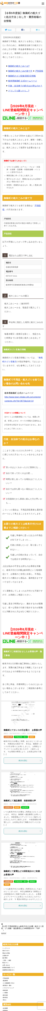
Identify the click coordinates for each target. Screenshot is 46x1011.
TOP (22, 927)
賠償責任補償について (8, 967)
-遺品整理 (5, 980)
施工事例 (4, 958)
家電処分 (32, 881)
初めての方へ (6, 950)
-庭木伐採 (5, 995)
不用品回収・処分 (21, 737)
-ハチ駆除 (5, 992)
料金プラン (5, 962)
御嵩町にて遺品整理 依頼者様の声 (20, 801)
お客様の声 (8, 737)
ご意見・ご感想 (6, 960)
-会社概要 (5, 1008)
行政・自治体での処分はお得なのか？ (25, 86)
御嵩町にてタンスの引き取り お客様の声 (23, 730)
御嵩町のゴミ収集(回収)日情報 (22, 76)
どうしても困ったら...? (18, 91)
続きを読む (30, 760)
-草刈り (4, 1000)
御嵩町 (32, 737)
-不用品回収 (5, 978)
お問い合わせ (6, 965)
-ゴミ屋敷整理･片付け (8, 983)
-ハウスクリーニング (8, 988)
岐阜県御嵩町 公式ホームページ (22, 81)
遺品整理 (25, 807)
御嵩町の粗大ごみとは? (18, 66)
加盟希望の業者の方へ (8, 970)
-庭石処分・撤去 (6, 985)
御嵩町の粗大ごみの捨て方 (20, 71)
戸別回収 (39, 71)
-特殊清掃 (5, 990)
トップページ (6, 948)
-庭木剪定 (5, 997)
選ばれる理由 (6, 953)
